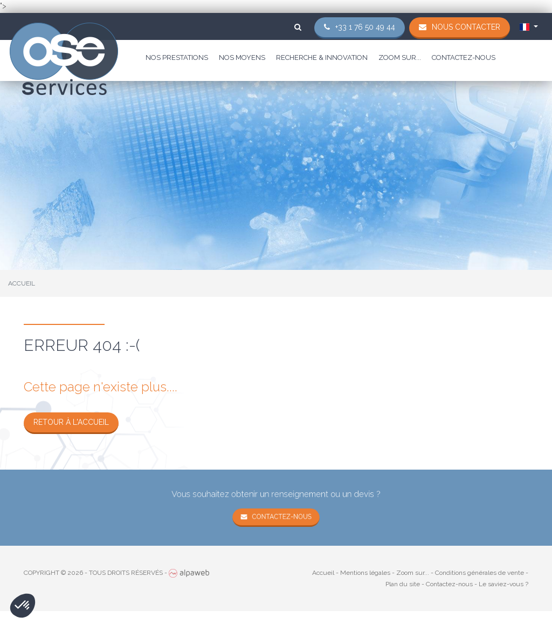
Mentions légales (365, 572)
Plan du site (402, 584)
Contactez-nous (463, 57)
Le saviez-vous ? (503, 584)
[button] (23, 606)
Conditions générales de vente (479, 572)
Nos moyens (242, 57)
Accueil (323, 572)
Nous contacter (466, 27)
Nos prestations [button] (177, 57)
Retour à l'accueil (71, 422)
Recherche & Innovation (322, 57)
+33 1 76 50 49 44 (365, 27)
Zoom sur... (399, 57)
